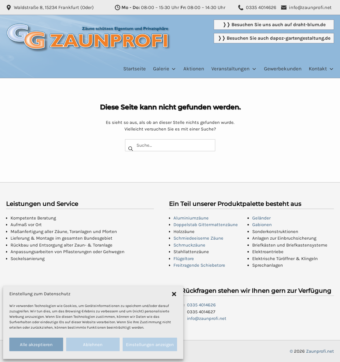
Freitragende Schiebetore (199, 265)
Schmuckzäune (189, 245)
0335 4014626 (201, 305)
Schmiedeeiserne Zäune (198, 238)
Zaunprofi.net (320, 351)
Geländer (261, 218)
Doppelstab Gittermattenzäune (205, 224)
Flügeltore (183, 258)
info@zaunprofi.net (206, 318)
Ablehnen (93, 344)
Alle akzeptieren (36, 344)
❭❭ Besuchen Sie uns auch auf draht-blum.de (274, 24)
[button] (174, 294)
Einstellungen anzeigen (150, 344)
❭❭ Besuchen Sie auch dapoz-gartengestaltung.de (274, 38)
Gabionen (262, 224)
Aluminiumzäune (191, 218)
